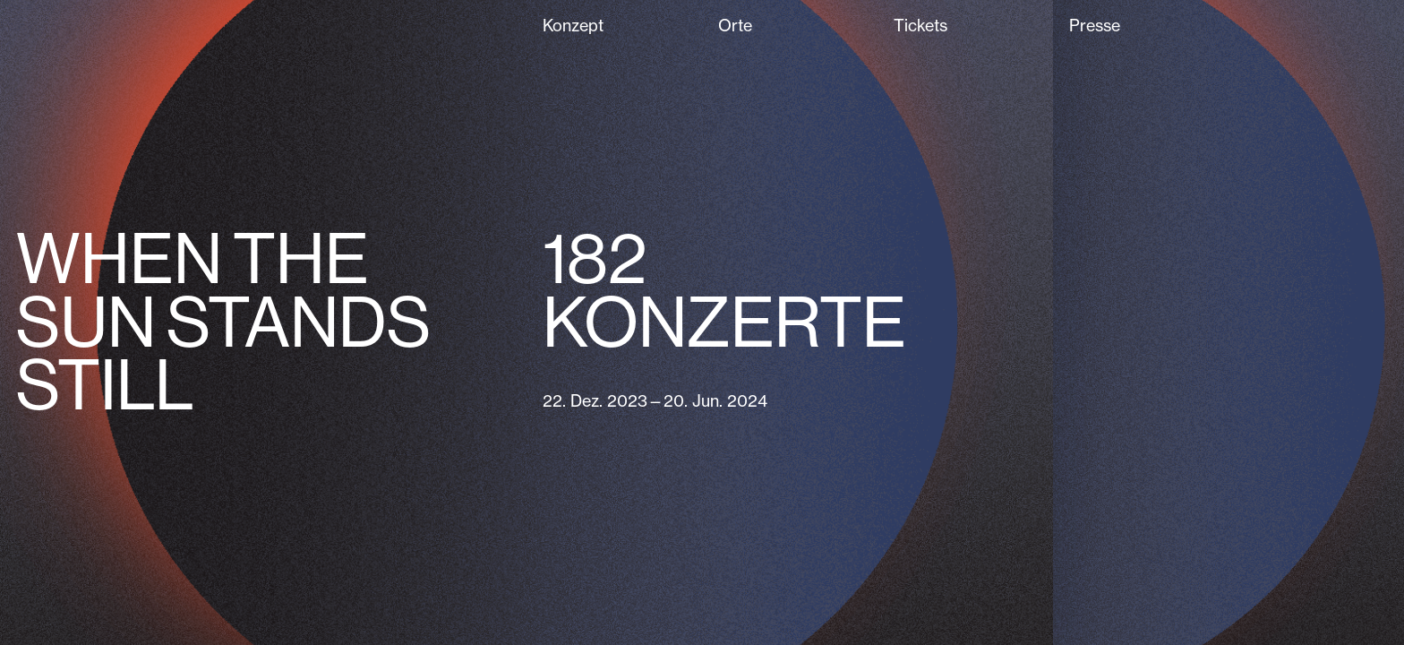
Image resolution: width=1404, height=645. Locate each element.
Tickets (920, 25)
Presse (1094, 25)
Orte (735, 25)
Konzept (573, 25)
